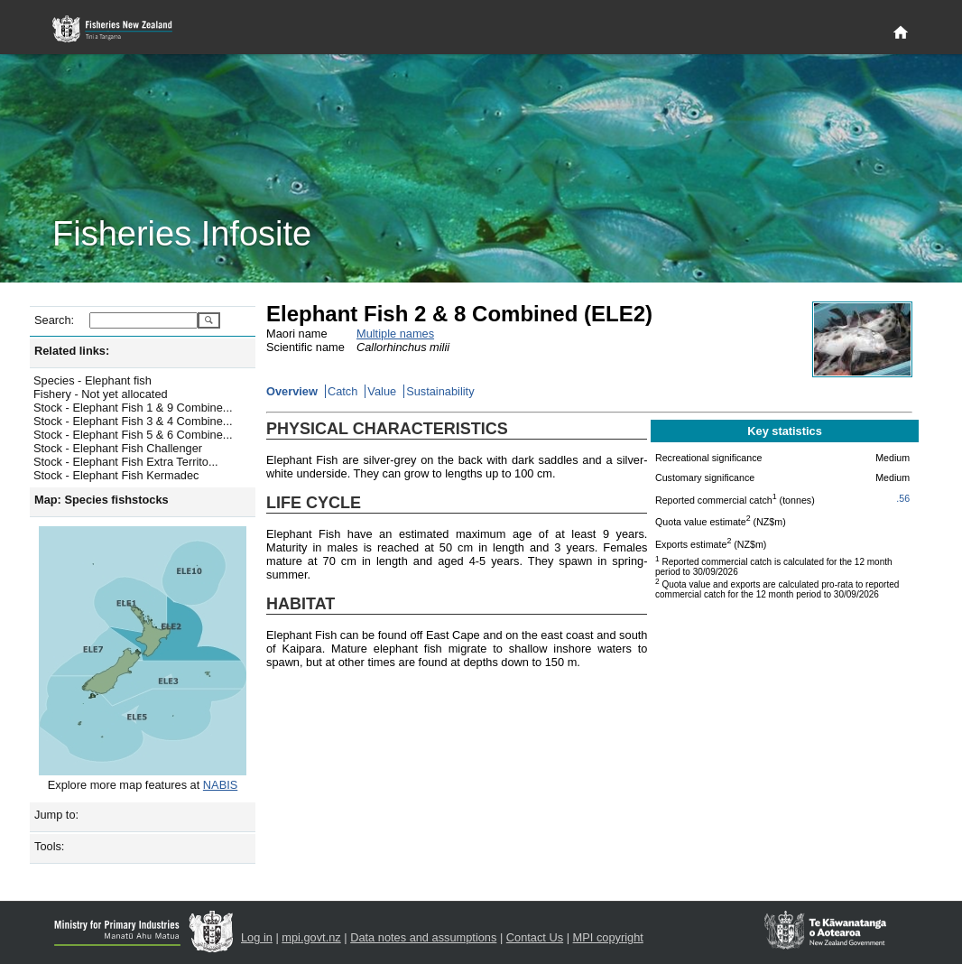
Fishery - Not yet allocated (100, 394)
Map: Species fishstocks (101, 499)
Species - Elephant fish (92, 380)
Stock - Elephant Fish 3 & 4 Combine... (133, 421)
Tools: (49, 846)
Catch (342, 391)
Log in (257, 937)
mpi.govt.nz (311, 937)
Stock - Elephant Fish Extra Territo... (125, 461)
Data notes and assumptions (423, 937)
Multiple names (395, 333)
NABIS (220, 785)
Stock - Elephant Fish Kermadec (116, 475)
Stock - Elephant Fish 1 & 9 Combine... (133, 407)
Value (381, 391)
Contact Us (534, 937)
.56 (903, 498)
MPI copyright (608, 937)
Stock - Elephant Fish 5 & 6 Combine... (133, 434)
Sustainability (440, 391)
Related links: (71, 350)
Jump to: (56, 814)
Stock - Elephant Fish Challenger (117, 448)
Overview (292, 391)
